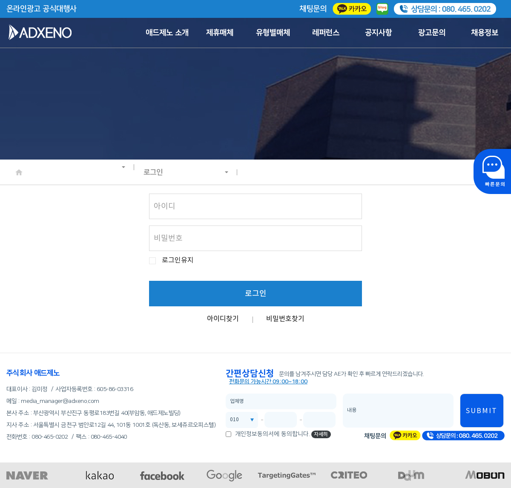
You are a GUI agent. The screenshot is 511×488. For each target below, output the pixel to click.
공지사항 (378, 33)
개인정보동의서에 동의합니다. (272, 434)
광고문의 (431, 33)
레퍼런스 (325, 33)
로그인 (186, 172)
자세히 (321, 434)
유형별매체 (273, 33)
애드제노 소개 (167, 33)
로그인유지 (178, 260)
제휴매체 (219, 33)
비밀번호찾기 (285, 318)
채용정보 (484, 33)
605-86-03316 (115, 389)
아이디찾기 (223, 318)
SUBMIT (481, 411)
